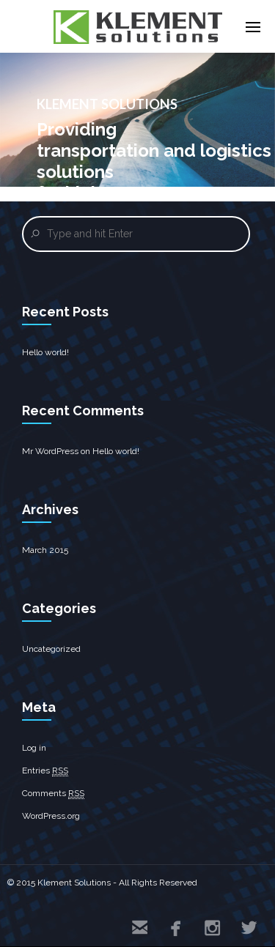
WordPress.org (51, 816)
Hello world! (45, 352)
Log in (34, 748)
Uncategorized (51, 649)
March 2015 (45, 550)
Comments (53, 793)
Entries (45, 770)
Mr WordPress (50, 451)
